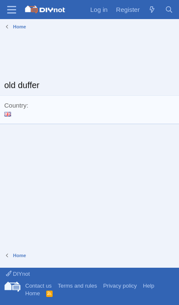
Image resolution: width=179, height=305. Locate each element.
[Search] (169, 9)
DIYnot (18, 274)
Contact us (38, 286)
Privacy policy (120, 286)
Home (32, 293)
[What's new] (152, 9)
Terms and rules (77, 286)
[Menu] (12, 9)
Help (148, 286)
